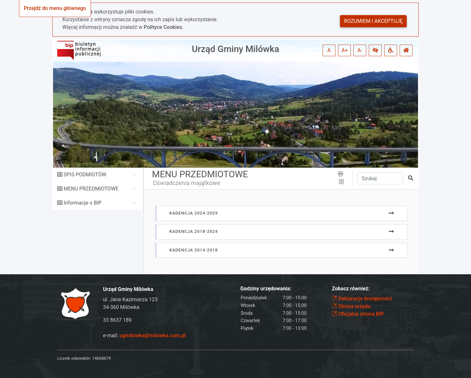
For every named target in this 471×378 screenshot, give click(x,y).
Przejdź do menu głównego (55, 8)
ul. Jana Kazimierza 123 (130, 299)
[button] (375, 50)
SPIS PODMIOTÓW (85, 174)
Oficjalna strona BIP (358, 314)
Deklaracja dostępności (362, 298)
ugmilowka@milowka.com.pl (153, 335)
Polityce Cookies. (163, 27)
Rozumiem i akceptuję (373, 21)
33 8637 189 (117, 320)
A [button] (329, 50)
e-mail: (144, 335)
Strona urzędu (351, 306)
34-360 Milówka (121, 307)
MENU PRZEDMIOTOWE (91, 189)
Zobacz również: (351, 289)
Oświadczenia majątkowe (186, 183)
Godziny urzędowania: (265, 289)
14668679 (101, 358)
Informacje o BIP (83, 203)
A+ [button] (345, 50)
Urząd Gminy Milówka (235, 49)
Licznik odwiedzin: (74, 358)
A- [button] (360, 50)
